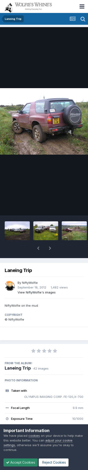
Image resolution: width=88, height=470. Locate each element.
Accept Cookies (20, 462)
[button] (38, 248)
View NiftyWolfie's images (37, 292)
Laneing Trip (18, 368)
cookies (34, 435)
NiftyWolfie (30, 282)
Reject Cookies (53, 462)
